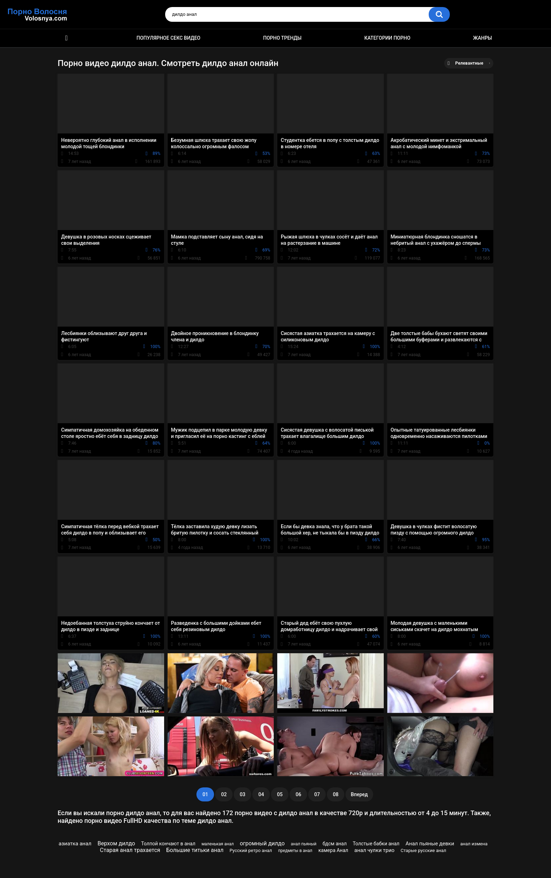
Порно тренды (282, 38)
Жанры (482, 38)
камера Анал (333, 850)
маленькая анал (217, 843)
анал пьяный (303, 843)
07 (317, 794)
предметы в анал (295, 850)
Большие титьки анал (194, 850)
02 (224, 794)
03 (242, 794)
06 (298, 794)
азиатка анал (75, 843)
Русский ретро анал (250, 850)
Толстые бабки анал (376, 843)
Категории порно (387, 38)
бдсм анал (335, 843)
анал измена (474, 843)
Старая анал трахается (130, 850)
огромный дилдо (262, 843)
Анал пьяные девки (430, 843)
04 (261, 794)
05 (280, 794)
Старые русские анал (423, 850)
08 (335, 794)
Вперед (359, 794)
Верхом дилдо (116, 843)
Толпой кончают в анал (168, 843)
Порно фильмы (66, 38)
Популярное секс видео (169, 38)
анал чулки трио (374, 850)
